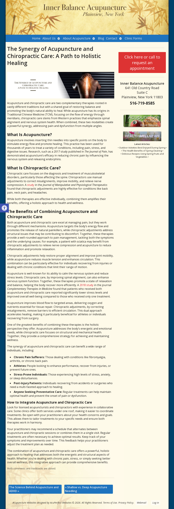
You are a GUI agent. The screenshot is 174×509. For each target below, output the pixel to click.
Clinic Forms (133, 38)
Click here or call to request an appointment (142, 62)
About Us (49, 38)
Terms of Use (110, 502)
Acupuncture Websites (24, 502)
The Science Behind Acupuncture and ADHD (34, 489)
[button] (4, 208)
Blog (101, 38)
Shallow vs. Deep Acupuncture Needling (86, 489)
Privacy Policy (125, 502)
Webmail (141, 502)
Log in (155, 502)
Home (36, 38)
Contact (111, 38)
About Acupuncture (76, 38)
